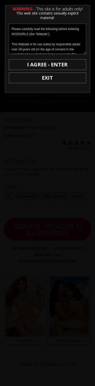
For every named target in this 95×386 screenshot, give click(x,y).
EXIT (47, 77)
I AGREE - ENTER (47, 64)
